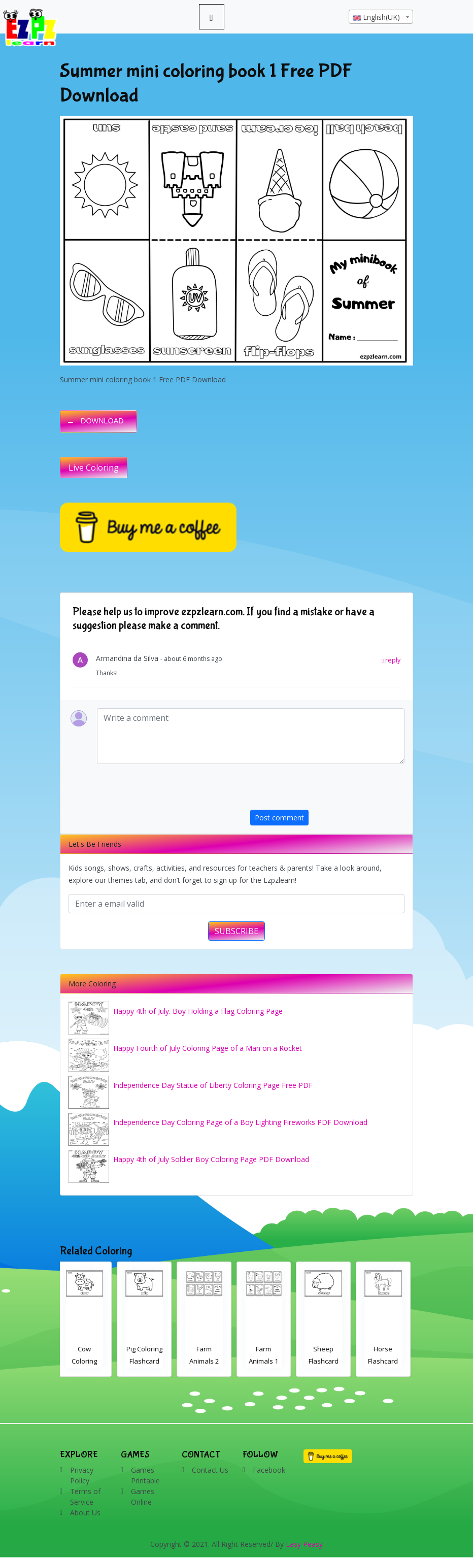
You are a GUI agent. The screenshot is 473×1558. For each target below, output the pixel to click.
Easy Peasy (304, 1544)
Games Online (142, 1496)
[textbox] (381, 17)
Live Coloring (94, 467)
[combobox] (381, 17)
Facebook (269, 1470)
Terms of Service (85, 1496)
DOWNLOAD (102, 421)
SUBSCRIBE (236, 931)
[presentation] (327, 790)
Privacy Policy (81, 1475)
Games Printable (145, 1475)
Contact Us (210, 1470)
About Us (85, 1512)
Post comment (279, 817)
